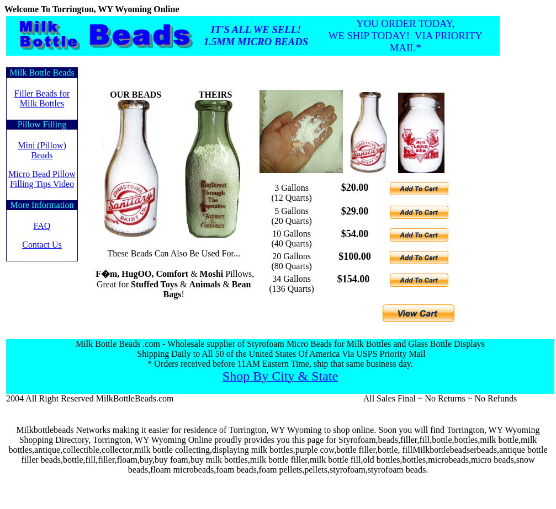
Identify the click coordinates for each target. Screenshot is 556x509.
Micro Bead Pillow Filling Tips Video (42, 179)
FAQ (42, 226)
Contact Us (42, 244)
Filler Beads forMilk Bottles (42, 98)
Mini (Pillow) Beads (42, 150)
